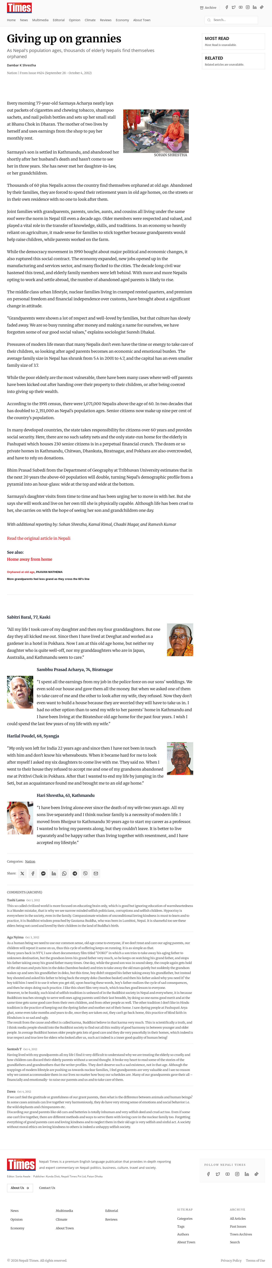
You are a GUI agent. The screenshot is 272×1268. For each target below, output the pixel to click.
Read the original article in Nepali (38, 538)
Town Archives (241, 1234)
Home (11, 20)
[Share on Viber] (85, 873)
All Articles (238, 1219)
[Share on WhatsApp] (64, 873)
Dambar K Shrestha (21, 65)
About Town (142, 20)
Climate (90, 20)
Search (235, 1242)
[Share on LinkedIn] (53, 873)
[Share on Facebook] (32, 873)
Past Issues (238, 1226)
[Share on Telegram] (74, 873)
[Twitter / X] (233, 8)
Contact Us (47, 1188)
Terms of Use (255, 1261)
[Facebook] (226, 8)
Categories (185, 1219)
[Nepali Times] (21, 1165)
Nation (30, 861)
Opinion (74, 20)
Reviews (105, 20)
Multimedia (40, 20)
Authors (183, 1234)
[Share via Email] (95, 873)
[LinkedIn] (254, 8)
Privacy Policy (231, 1261)
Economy (122, 20)
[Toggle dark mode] (263, 20)
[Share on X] (22, 873)
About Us (20, 1188)
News (24, 20)
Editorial (59, 20)
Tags (180, 1226)
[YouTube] (240, 8)
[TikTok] (261, 8)
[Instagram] (247, 8)
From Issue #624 (56, 73)
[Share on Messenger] (43, 873)
